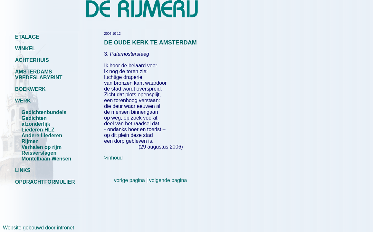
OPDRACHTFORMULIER (45, 182)
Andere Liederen (42, 135)
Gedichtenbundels (44, 112)
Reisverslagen (39, 153)
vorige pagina (129, 180)
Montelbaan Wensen (46, 158)
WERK (23, 100)
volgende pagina (168, 180)
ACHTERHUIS (32, 60)
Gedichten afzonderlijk (36, 121)
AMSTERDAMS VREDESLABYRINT (38, 74)
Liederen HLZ (38, 129)
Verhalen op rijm (42, 147)
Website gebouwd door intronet (37, 227)
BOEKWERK (30, 89)
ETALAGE (27, 37)
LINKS (23, 170)
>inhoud (113, 157)
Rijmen (30, 141)
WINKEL (25, 48)
